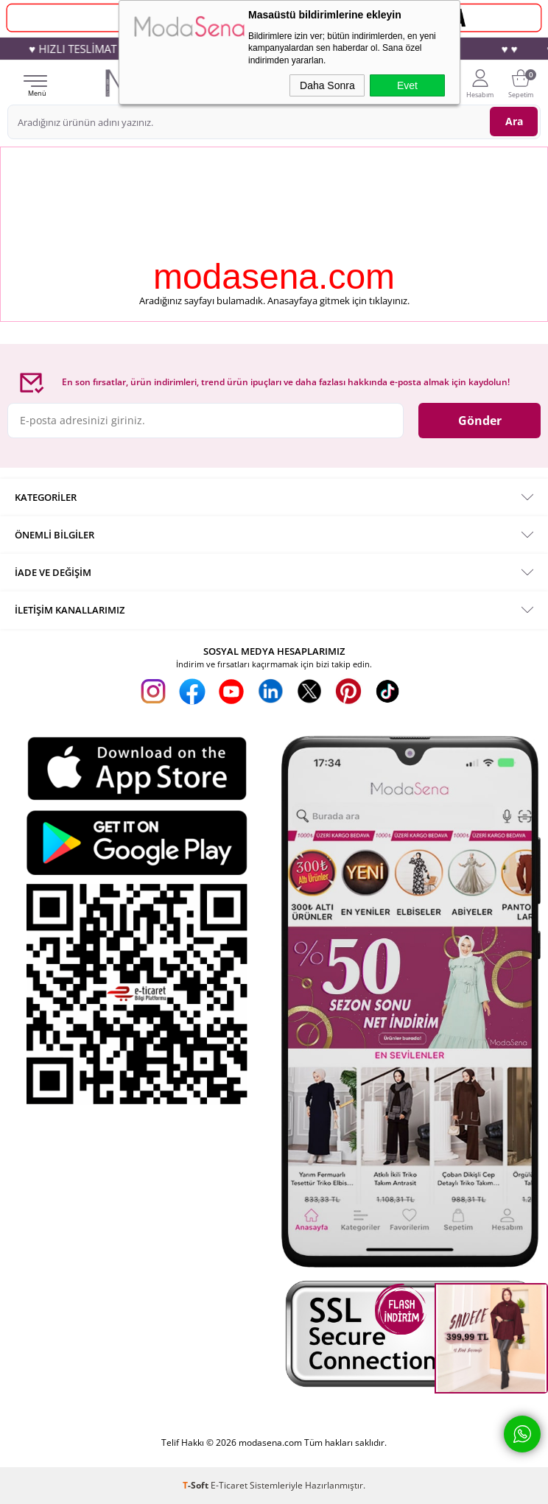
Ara (514, 121)
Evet (407, 85)
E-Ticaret (229, 1485)
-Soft (197, 1485)
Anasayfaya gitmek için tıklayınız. (338, 300)
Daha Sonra (327, 85)
